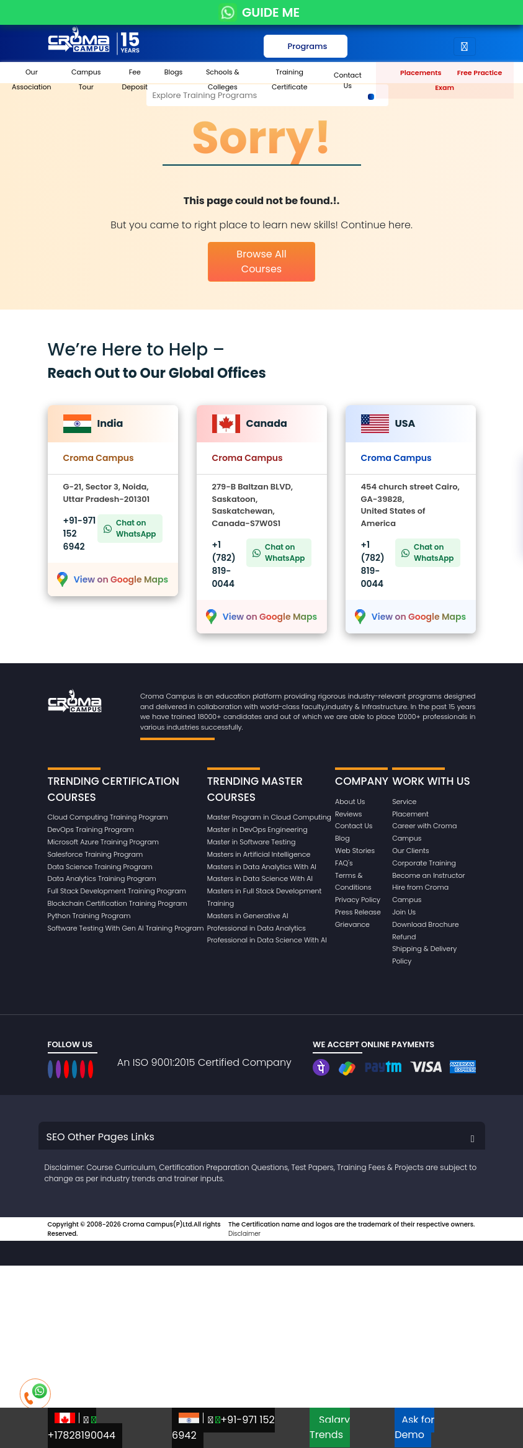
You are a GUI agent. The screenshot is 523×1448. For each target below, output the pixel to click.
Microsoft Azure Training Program (103, 842)
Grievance (352, 924)
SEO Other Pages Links (100, 1137)
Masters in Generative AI (247, 916)
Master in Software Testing (251, 842)
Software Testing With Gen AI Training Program (126, 928)
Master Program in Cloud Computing (269, 817)
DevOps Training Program (91, 829)
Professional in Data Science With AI (267, 940)
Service (404, 802)
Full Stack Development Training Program (117, 891)
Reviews (348, 814)
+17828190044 (82, 1427)
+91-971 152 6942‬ (223, 1427)
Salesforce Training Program (95, 854)
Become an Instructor (428, 875)
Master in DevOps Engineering (257, 829)
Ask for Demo (414, 1427)
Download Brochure (425, 924)
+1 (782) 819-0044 (224, 564)
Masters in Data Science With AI (260, 878)
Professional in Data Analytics (256, 928)
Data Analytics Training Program (102, 878)
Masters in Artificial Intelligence (259, 854)
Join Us (404, 912)
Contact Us (353, 826)
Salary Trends (330, 1427)
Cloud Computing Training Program (108, 817)
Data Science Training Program (100, 867)
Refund (404, 937)
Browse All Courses (261, 261)
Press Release (358, 912)
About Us (350, 802)
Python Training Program (89, 916)
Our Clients (410, 851)
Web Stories (355, 851)
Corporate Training (424, 863)
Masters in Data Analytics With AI (261, 867)
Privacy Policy (357, 900)
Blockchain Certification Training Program (117, 903)
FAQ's (344, 863)
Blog (342, 838)
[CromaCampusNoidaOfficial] (52, 1069)
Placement (410, 814)
